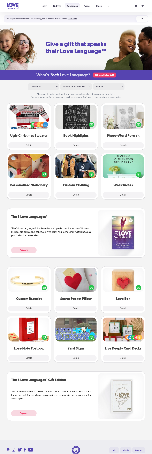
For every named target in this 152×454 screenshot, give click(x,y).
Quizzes (57, 6)
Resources (72, 6)
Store (99, 6)
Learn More (72, 19)
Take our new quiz (104, 74)
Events (87, 6)
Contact (138, 450)
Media (126, 450)
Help (114, 450)
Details (29, 145)
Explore (24, 250)
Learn (44, 6)
